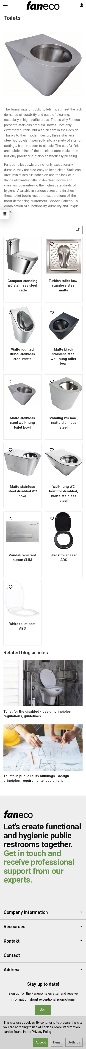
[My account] (81, 5)
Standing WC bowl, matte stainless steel (63, 423)
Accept (41, 1042)
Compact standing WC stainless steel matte (22, 285)
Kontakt (43, 941)
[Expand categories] (5, 5)
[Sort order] (78, 230)
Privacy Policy (41, 1032)
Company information (43, 912)
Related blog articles (25, 652)
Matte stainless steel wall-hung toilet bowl (22, 423)
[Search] (16, 5)
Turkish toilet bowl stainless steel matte (63, 285)
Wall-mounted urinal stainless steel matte (22, 354)
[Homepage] (42, 5)
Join (43, 1010)
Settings (74, 1042)
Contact (12, 955)
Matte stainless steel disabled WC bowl (22, 491)
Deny (57, 1042)
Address (43, 969)
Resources (43, 926)
